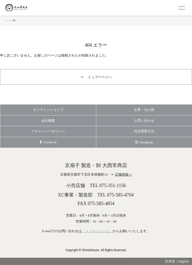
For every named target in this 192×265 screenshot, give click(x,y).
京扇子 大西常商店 (26, 8)
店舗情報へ (123, 174)
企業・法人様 (144, 110)
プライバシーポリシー (48, 131)
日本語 (170, 261)
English (183, 261)
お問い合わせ (144, 120)
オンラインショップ (48, 110)
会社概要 (48, 120)
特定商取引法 (144, 131)
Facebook (48, 142)
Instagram (144, 142)
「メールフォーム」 (97, 231)
